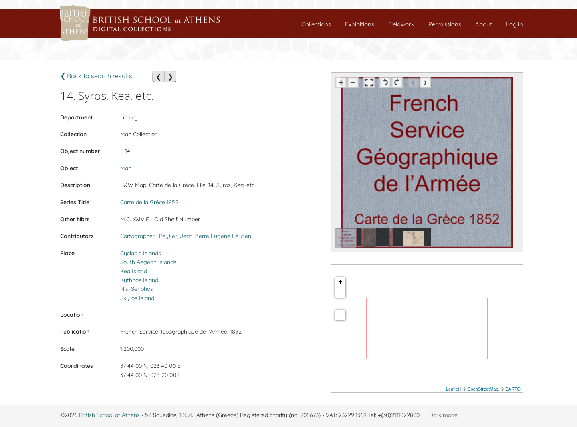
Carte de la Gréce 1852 (149, 202)
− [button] (340, 292)
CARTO (513, 389)
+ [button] (340, 282)
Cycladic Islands (140, 253)
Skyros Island (137, 298)
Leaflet (452, 389)
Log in (514, 24)
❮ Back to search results (96, 76)
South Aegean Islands (148, 262)
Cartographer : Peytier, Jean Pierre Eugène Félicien (185, 236)
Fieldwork (401, 24)
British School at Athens (109, 415)
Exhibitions (359, 24)
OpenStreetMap (482, 389)
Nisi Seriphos (136, 288)
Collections (316, 24)
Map (125, 168)
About (483, 24)
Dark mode (443, 415)
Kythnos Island (139, 280)
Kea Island (133, 271)
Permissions (444, 24)
